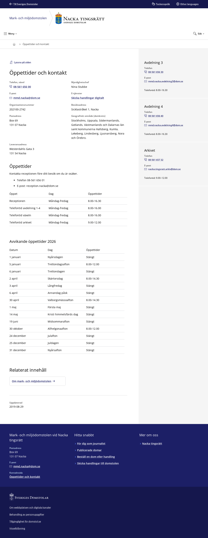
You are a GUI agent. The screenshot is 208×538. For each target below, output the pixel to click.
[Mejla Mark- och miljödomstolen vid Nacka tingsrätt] (24, 98)
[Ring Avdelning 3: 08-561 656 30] (153, 72)
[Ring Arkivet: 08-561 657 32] (153, 160)
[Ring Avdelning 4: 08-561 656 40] (153, 116)
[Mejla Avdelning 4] (163, 125)
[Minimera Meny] (10, 33)
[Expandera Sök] (199, 33)
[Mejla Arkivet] (162, 169)
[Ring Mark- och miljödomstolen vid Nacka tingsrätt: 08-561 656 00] (20, 87)
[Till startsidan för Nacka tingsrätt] (14, 44)
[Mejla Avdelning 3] (163, 81)
